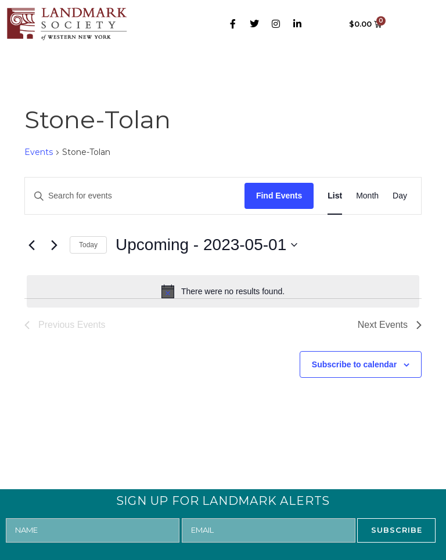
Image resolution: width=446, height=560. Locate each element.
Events (38, 152)
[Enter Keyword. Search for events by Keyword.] (134, 196)
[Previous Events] (31, 245)
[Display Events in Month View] (367, 196)
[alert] (223, 291)
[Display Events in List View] (335, 196)
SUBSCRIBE (396, 529)
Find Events (279, 195)
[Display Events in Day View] (400, 196)
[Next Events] (54, 245)
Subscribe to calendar (354, 364)
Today (88, 245)
